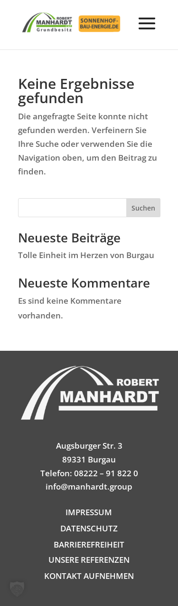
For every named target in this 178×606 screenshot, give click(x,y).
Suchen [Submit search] (143, 207)
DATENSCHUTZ (89, 528)
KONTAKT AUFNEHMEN (89, 575)
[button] (147, 30)
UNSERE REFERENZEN (89, 559)
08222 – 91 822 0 (106, 473)
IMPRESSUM (89, 512)
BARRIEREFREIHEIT (89, 544)
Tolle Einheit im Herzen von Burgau (86, 255)
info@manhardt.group (89, 486)
